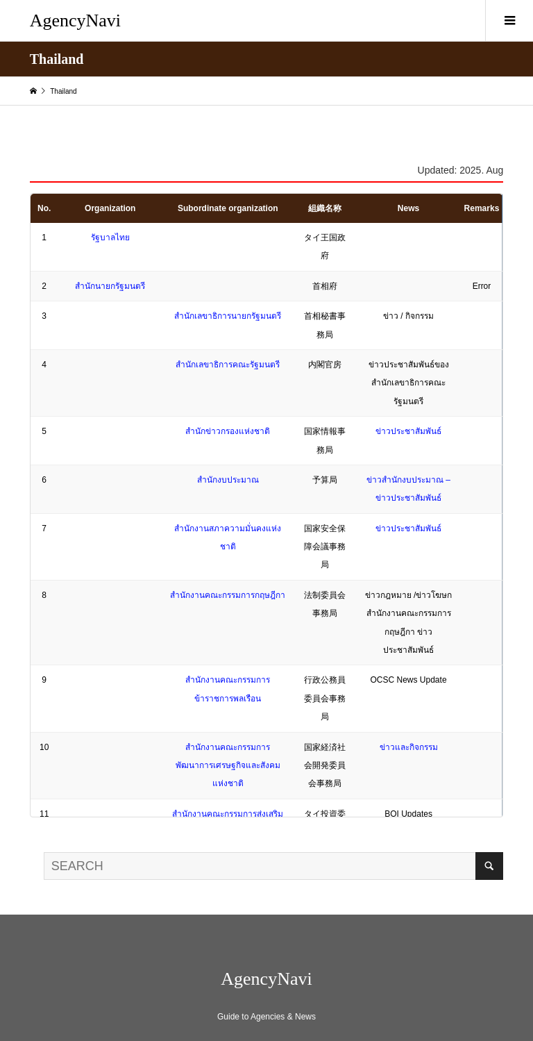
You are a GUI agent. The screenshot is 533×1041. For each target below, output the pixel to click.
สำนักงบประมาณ (228, 480)
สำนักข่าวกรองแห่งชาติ (227, 431)
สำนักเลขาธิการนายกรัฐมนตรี (227, 316)
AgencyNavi (75, 20)
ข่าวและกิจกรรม (409, 747)
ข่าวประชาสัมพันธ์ (408, 431)
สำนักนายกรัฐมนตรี (110, 286)
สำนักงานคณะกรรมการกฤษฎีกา (227, 595)
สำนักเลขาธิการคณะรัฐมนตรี (228, 364)
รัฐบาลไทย (110, 237)
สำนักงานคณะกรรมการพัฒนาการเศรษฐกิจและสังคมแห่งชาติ (228, 765)
